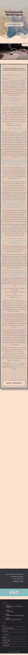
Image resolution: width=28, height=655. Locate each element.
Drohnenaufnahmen (16, 123)
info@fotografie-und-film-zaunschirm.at (15, 615)
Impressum (5, 630)
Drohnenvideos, (21, 78)
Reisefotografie (5, 645)
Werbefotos (18, 131)
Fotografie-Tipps (6, 640)
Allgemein (4, 637)
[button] (14, 52)
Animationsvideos (8, 226)
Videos (8, 110)
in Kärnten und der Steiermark (17, 76)
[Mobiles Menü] (26, 2)
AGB (3, 625)
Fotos (13, 363)
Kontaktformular (20, 367)
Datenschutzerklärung (7, 628)
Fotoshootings (5, 642)
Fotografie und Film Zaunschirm (8, 2)
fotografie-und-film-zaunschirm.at (13, 619)
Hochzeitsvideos (13, 78)
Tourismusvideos (7, 80)
